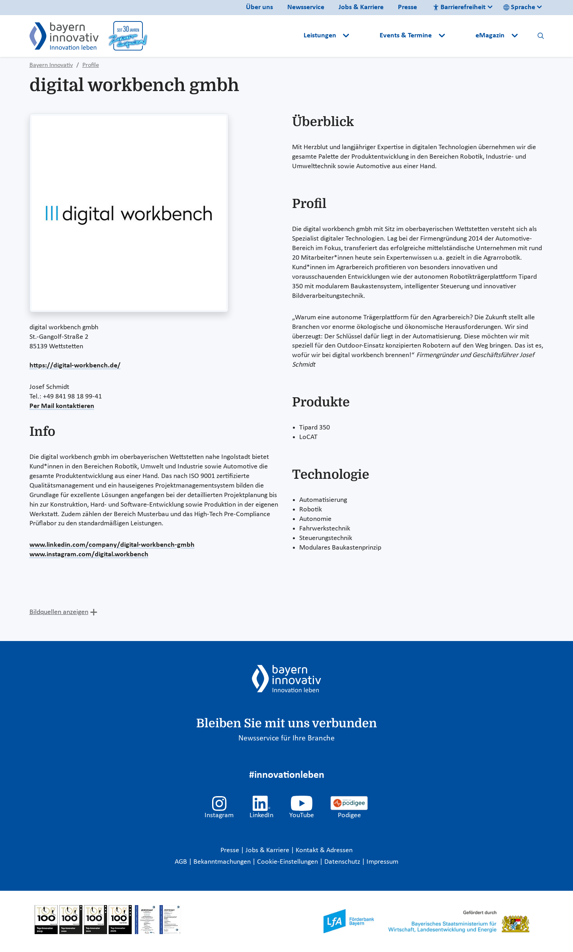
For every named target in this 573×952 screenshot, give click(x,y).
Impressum (382, 862)
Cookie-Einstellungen (287, 862)
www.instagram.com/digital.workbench (88, 554)
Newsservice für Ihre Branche (286, 738)
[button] (365, 36)
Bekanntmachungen (222, 862)
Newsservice (305, 7)
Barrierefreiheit (459, 7)
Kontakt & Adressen (324, 850)
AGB (182, 862)
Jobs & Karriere (361, 7)
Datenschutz (343, 862)
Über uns (259, 7)
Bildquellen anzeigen (58, 612)
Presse (407, 7)
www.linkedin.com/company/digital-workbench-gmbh (112, 545)
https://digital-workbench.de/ (75, 365)
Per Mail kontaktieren (61, 406)
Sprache (519, 7)
